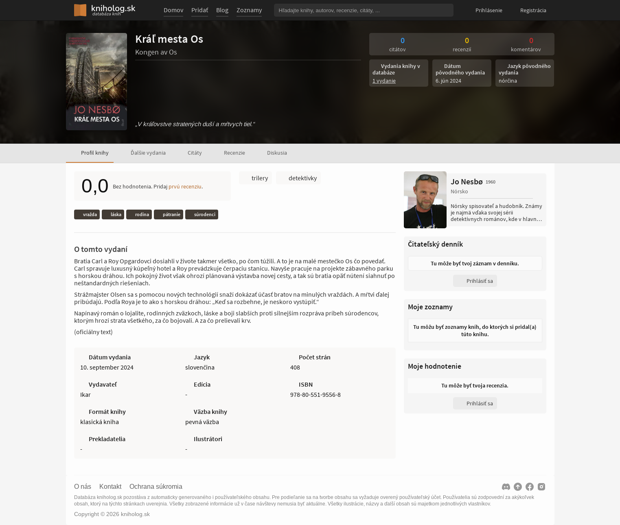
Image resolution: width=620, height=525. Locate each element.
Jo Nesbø (473, 181)
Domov (173, 10)
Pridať (199, 10)
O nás (82, 486)
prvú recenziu (185, 186)
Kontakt (110, 486)
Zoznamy (249, 10)
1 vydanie (384, 80)
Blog (222, 10)
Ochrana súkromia (155, 486)
